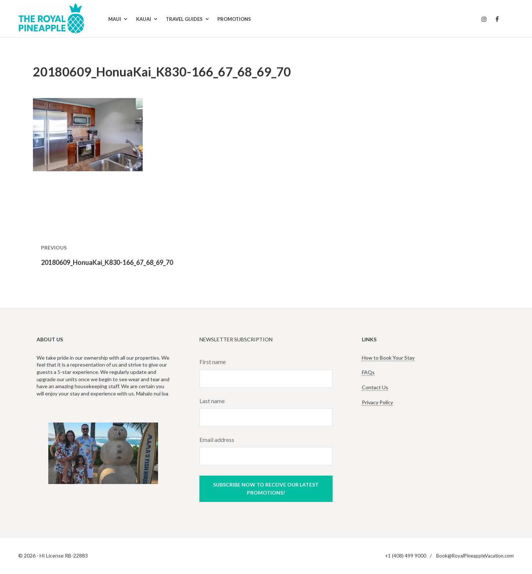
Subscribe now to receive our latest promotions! (266, 488)
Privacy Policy (377, 402)
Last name (212, 400)
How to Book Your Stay (388, 357)
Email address (216, 439)
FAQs (368, 372)
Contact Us (375, 387)
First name (212, 361)
